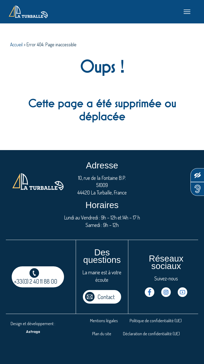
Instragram (166, 292)
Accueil (16, 44)
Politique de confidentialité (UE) (156, 320)
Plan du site (101, 333)
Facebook (149, 292)
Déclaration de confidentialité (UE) (151, 333)
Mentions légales (104, 320)
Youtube (182, 292)
